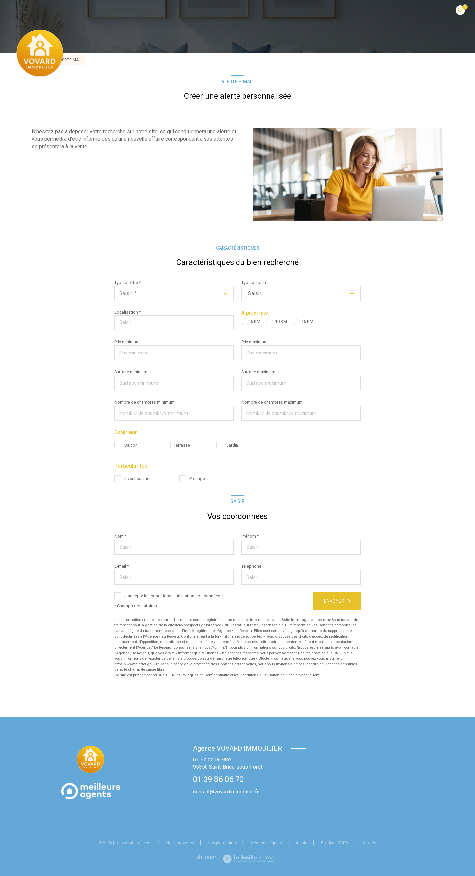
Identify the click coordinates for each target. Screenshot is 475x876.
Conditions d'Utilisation (259, 675)
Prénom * (250, 536)
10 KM (281, 321)
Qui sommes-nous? (252, 55)
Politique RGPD (334, 843)
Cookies (369, 843)
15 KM (307, 321)
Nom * (120, 536)
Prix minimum (127, 341)
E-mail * (121, 566)
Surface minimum (130, 371)
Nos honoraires (180, 843)
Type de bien (253, 282)
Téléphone (251, 566)
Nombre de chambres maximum (271, 402)
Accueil (137, 55)
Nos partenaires (222, 843)
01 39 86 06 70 (218, 779)
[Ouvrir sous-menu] (187, 55)
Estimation (339, 55)
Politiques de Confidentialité (205, 675)
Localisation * (127, 312)
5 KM (255, 321)
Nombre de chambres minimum (144, 402)
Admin (301, 843)
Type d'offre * (127, 282)
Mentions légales (266, 843)
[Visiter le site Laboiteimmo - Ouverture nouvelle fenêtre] (248, 859)
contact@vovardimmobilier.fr (226, 792)
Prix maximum (254, 341)
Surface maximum (258, 371)
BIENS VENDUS (300, 55)
